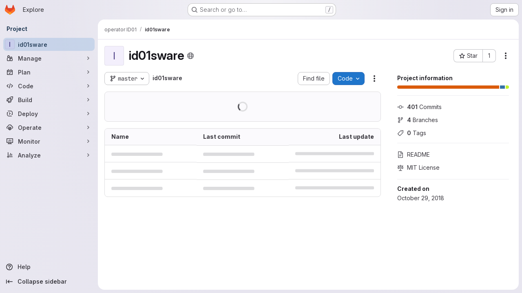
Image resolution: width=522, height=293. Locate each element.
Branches (417, 119)
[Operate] (49, 127)
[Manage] (49, 58)
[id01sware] (49, 44)
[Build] (49, 99)
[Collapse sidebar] (49, 281)
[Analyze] (49, 155)
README (413, 154)
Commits (419, 106)
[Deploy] (49, 113)
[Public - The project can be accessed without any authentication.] (190, 55)
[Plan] (49, 72)
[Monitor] (49, 141)
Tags (411, 132)
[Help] (49, 266)
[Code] (49, 85)
